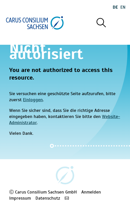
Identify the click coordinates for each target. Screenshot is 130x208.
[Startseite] (35, 23)
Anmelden (91, 192)
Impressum (20, 198)
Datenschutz (47, 198)
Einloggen (33, 99)
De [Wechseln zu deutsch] (115, 7)
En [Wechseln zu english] (122, 7)
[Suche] (101, 23)
